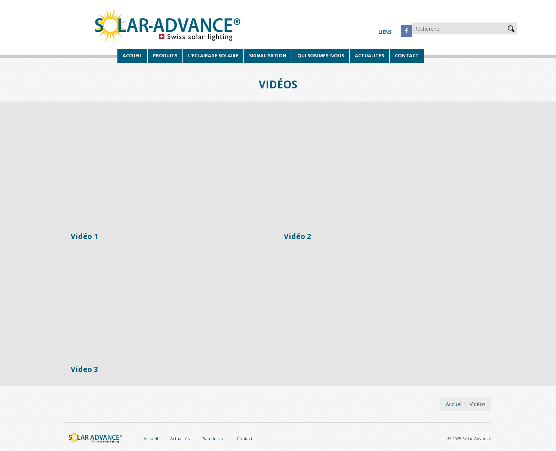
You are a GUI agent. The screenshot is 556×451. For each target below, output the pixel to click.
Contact (407, 55)
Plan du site (213, 438)
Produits (165, 55)
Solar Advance (169, 26)
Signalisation (267, 55)
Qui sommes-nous (320, 55)
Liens (384, 32)
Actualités (369, 55)
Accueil (132, 55)
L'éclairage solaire (213, 55)
